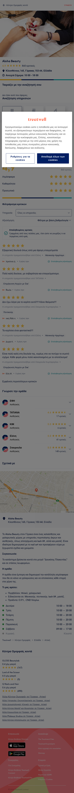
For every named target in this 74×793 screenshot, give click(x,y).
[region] (37, 139)
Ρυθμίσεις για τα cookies (20, 158)
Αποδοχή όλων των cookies (53, 158)
